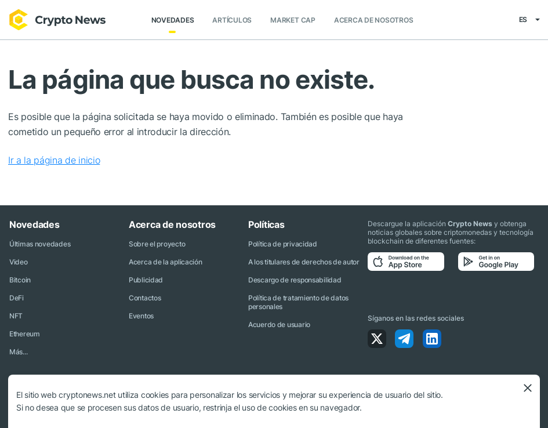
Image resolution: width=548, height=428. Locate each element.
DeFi (16, 297)
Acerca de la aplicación (165, 261)
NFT (16, 315)
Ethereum (24, 333)
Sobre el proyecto (157, 244)
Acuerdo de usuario (279, 324)
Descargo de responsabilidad (294, 279)
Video (18, 261)
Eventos (141, 315)
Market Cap (292, 20)
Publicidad (146, 279)
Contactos (145, 297)
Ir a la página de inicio (54, 160)
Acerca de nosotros (373, 20)
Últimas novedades (39, 244)
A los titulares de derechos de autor (304, 261)
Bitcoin (20, 279)
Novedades (172, 20)
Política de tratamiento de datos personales (298, 302)
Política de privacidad (282, 244)
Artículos (232, 20)
